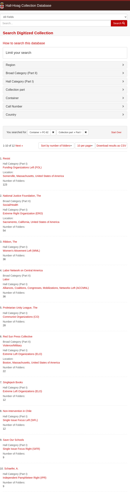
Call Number (14, 106)
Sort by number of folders (56, 145)
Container (12, 98)
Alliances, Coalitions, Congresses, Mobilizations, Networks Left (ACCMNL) (46, 287)
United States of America (49, 175)
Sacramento (10, 221)
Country (11, 114)
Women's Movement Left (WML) (21, 250)
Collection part (15, 89)
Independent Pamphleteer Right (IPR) (24, 477)
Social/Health (10, 204)
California (23, 221)
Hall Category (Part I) (20, 81)
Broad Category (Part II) (21, 73)
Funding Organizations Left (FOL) (22, 167)
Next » (19, 145)
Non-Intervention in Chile (17, 411)
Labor (6, 279)
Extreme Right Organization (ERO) (23, 213)
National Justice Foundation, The (22, 195)
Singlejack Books (13, 382)
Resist (6, 158)
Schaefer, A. (11, 468)
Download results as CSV (111, 145)
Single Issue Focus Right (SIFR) (21, 448)
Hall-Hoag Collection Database (17, 5)
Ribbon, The (10, 241)
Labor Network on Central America (23, 270)
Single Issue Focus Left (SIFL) (20, 420)
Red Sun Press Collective (18, 336)
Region (10, 64)
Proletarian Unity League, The (20, 307)
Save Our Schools (13, 439)
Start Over (116, 132)
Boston (7, 362)
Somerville (9, 175)
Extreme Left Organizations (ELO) (22, 354)
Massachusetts (25, 175)
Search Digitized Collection (28, 33)
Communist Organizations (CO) (21, 316)
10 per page (85, 145)
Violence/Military (12, 345)
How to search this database (24, 43)
